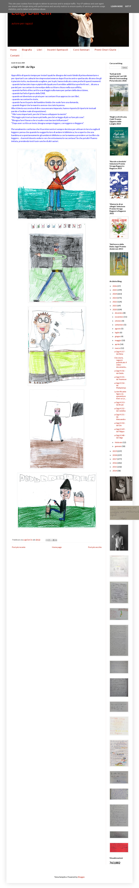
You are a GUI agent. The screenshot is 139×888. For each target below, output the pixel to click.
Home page (57, 547)
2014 (115, 470)
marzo (118, 348)
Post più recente (18, 547)
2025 (115, 290)
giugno (118, 336)
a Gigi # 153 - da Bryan (119, 403)
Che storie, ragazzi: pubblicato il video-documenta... (120, 362)
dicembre (119, 313)
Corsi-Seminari (81, 49)
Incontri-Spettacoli (57, 49)
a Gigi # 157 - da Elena (119, 352)
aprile (117, 344)
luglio (117, 332)
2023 (115, 298)
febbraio (119, 442)
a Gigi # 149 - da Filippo (119, 430)
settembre (119, 324)
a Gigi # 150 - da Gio (119, 424)
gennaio (118, 446)
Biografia (27, 49)
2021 (115, 305)
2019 (115, 451)
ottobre (118, 321)
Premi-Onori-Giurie (105, 49)
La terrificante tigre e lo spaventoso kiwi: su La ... (120, 395)
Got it (128, 6)
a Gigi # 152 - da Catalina (120, 409)
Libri (39, 49)
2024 (115, 294)
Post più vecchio (95, 547)
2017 (115, 459)
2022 (115, 301)
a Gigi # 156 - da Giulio (119, 372)
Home (13, 49)
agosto (118, 328)
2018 (115, 455)
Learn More (117, 6)
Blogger (81, 877)
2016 (115, 463)
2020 (115, 309)
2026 (115, 286)
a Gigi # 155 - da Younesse (120, 378)
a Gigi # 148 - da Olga (119, 436)
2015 (115, 467)
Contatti (15, 55)
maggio (118, 340)
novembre (119, 317)
